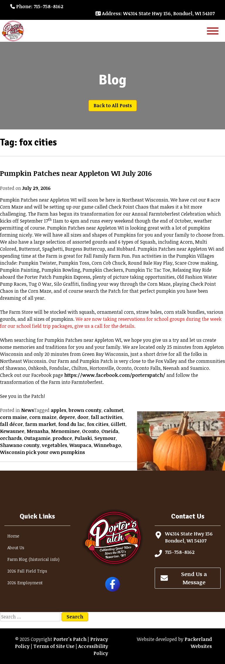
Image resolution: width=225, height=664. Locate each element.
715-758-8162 (180, 552)
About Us (15, 547)
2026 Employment (25, 582)
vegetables (54, 445)
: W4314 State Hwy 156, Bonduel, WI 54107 (155, 13)
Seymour (105, 438)
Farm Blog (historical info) (33, 559)
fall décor (11, 424)
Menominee (65, 431)
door (82, 417)
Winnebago (107, 445)
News (27, 410)
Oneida (109, 431)
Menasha (38, 431)
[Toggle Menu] (212, 30)
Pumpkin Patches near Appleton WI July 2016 (76, 173)
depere (67, 417)
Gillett (118, 424)
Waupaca (80, 445)
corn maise (13, 417)
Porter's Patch (69, 639)
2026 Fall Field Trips (27, 571)
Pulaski (83, 438)
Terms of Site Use (53, 646)
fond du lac (71, 424)
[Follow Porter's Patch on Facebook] (112, 590)
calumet (113, 410)
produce (62, 438)
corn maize (43, 417)
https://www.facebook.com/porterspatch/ (114, 375)
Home (13, 536)
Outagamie (37, 438)
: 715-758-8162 (36, 6)
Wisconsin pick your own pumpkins (42, 452)
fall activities (106, 417)
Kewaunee (12, 431)
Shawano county (20, 445)
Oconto (90, 431)
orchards (11, 438)
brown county (85, 410)
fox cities (97, 424)
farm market (40, 424)
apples (58, 410)
